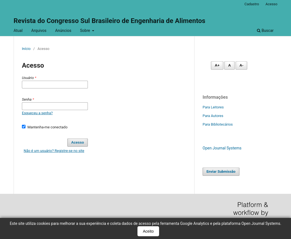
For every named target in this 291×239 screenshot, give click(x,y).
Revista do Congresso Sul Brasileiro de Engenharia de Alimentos (109, 21)
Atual (18, 30)
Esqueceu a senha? (37, 113)
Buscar (265, 30)
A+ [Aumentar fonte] (217, 65)
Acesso (271, 4)
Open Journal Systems (222, 148)
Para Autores (213, 116)
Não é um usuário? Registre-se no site (54, 151)
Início (26, 49)
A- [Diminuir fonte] (241, 65)
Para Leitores (213, 107)
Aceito (148, 231)
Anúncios (63, 30)
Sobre (85, 30)
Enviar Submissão (221, 171)
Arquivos (39, 30)
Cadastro (251, 4)
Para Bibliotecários (218, 124)
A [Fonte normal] (229, 65)
